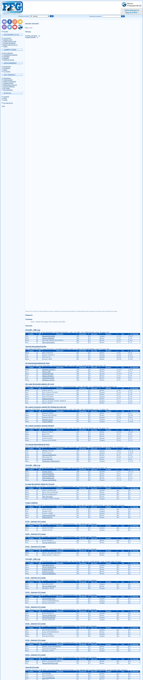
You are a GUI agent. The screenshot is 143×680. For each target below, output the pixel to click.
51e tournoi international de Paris (37, 444)
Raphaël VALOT (48, 419)
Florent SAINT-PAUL (49, 480)
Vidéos (5, 46)
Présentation (7, 66)
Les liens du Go (8, 103)
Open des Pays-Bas (32, 667)
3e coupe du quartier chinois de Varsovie (39, 484)
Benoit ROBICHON (49, 598)
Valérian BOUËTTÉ (49, 515)
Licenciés (6, 96)
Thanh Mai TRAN (48, 378)
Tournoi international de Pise (35, 346)
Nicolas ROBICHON (49, 542)
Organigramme (7, 80)
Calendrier (6, 56)
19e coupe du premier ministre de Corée (39, 384)
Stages (5, 70)
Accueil (5, 31)
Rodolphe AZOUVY (49, 369)
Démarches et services (10, 85)
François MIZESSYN (49, 455)
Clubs (5, 98)
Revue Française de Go (10, 45)
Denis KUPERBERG (49, 573)
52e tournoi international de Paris (37, 363)
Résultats (6, 58)
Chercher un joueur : (95, 16)
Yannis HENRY (48, 421)
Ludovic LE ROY (48, 571)
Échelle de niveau (8, 60)
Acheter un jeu (7, 39)
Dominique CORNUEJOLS (51, 461)
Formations (6, 68)
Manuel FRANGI (48, 376)
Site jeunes (6, 88)
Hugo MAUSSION (49, 342)
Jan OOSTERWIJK (49, 678)
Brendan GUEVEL (48, 380)
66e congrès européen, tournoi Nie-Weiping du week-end (45, 407)
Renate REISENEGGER (50, 663)
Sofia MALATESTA (49, 617)
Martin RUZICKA (48, 398)
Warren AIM (47, 371)
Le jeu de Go (7, 38)
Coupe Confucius (31, 503)
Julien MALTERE (48, 473)
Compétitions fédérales (10, 55)
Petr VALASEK (48, 496)
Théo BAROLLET (48, 478)
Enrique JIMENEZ (48, 338)
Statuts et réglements (9, 81)
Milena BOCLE (48, 517)
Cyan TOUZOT (48, 459)
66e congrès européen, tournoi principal (39, 426)
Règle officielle (8, 53)
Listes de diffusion (9, 86)
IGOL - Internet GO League (35, 521)
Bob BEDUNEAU (48, 565)
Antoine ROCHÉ (48, 373)
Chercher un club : (24, 16)
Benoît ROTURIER (49, 336)
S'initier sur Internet (9, 43)
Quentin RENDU (48, 569)
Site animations (8, 90)
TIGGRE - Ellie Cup (32, 330)
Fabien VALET (47, 471)
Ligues (5, 100)
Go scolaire (6, 71)
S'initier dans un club (9, 41)
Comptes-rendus (8, 83)
